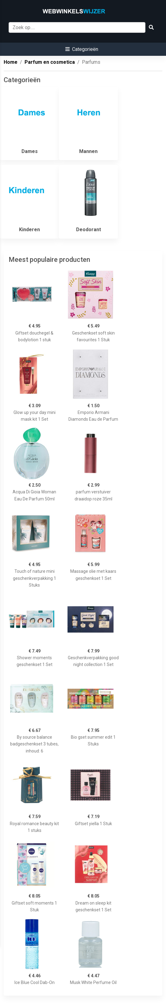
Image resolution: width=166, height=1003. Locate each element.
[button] (81, 49)
